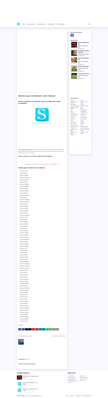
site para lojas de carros (70, 142)
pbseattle (82, 123)
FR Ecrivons (72, 112)
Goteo (71, 120)
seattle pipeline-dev (74, 126)
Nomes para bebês (71, 379)
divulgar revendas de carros (72, 142)
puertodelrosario (73, 125)
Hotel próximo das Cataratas (74, 102)
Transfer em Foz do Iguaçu (84, 133)
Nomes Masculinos (84, 377)
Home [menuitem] (23, 24)
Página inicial (21, 92)
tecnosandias (73, 122)
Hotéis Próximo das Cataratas (74, 108)
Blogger (82, 108)
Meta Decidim (73, 123)
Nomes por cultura (83, 379)
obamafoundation (84, 126)
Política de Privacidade (72, 380)
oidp (81, 125)
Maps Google (73, 104)
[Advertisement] (41, 11)
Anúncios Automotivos (85, 128)
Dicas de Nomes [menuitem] (51, 24)
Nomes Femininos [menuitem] (31, 24)
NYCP (71, 111)
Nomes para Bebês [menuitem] (61, 24)
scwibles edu (73, 128)
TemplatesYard (28, 395)
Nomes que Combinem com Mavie (30, 383)
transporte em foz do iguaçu (84, 130)
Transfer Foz (82, 114)
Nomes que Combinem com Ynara (30, 389)
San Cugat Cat (73, 115)
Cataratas (72, 134)
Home (67, 395)
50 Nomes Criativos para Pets (83, 73)
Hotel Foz (82, 104)
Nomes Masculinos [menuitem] (41, 24)
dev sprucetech (83, 119)
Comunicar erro (71, 382)
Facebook (72, 395)
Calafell (72, 117)
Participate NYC (83, 109)
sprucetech (72, 119)
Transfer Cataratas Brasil (84, 106)
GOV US (71, 100)
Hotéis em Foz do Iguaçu (73, 130)
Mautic (81, 120)
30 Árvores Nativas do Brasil (83, 66)
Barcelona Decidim (74, 114)
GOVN (71, 109)
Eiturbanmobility (83, 112)
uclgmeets (82, 122)
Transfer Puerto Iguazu (75, 105)
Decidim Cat (83, 115)
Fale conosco (82, 380)
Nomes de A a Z (83, 375)
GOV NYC (82, 100)
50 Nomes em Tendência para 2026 (31, 376)
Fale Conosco (78, 395)
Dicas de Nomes (71, 375)
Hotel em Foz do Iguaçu (83, 102)
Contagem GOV (83, 111)
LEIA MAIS (83, 48)
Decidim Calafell (83, 117)
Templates (40, 395)
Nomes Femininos (71, 377)
